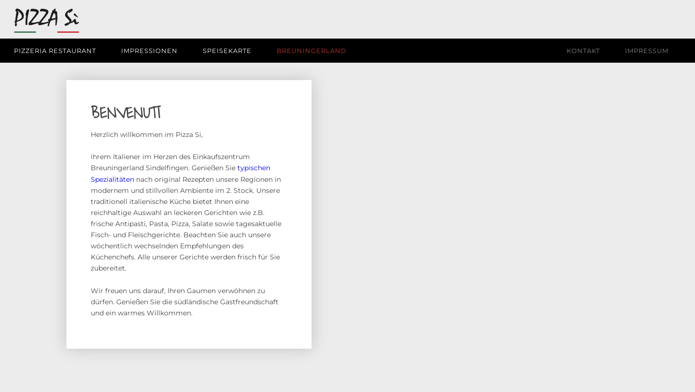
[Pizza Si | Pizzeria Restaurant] (46, 22)
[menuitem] (61, 51)
